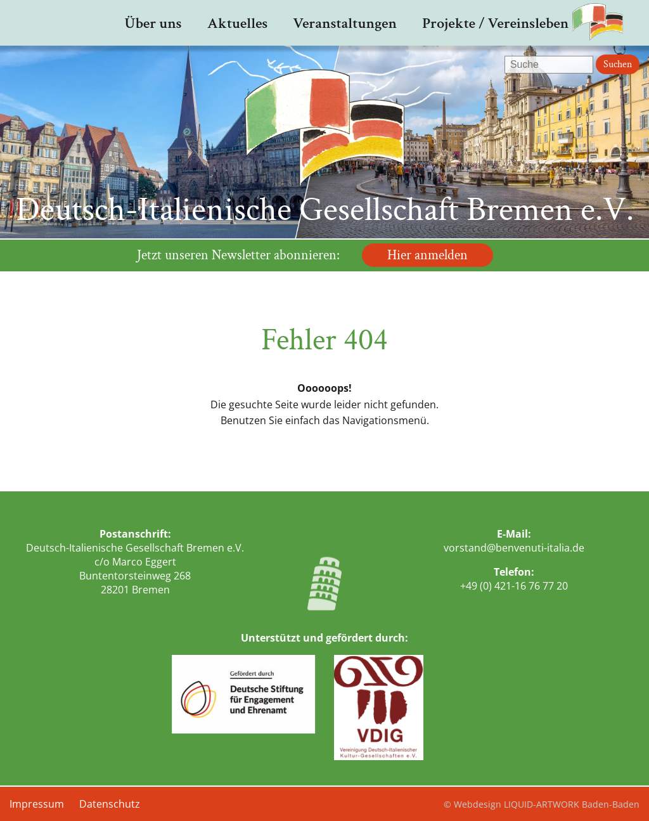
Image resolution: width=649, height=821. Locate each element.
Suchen (617, 64)
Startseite (80, 23)
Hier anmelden (427, 255)
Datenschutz (109, 804)
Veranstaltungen (345, 23)
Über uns (152, 23)
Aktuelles (237, 23)
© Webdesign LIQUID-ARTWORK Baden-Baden (541, 804)
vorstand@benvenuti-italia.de (514, 548)
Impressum (37, 804)
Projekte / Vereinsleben (495, 23)
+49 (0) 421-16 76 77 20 (514, 586)
